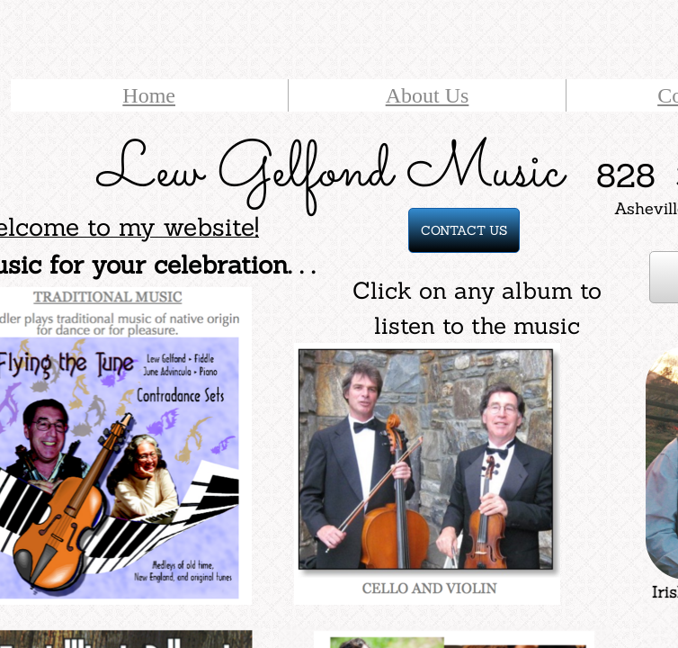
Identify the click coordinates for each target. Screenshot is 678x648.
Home (148, 95)
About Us (427, 95)
